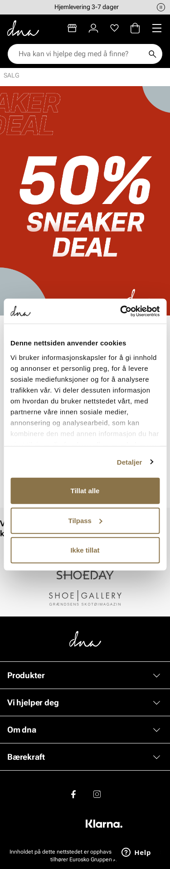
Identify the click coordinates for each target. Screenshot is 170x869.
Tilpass (85, 520)
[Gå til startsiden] (23, 28)
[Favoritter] (114, 28)
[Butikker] (72, 28)
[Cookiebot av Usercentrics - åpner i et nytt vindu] (121, 311)
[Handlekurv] (135, 28)
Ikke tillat (84, 550)
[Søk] (152, 54)
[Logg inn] (93, 28)
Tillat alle (85, 491)
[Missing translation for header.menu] (157, 28)
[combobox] (80, 54)
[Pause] (161, 7)
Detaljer (129, 462)
